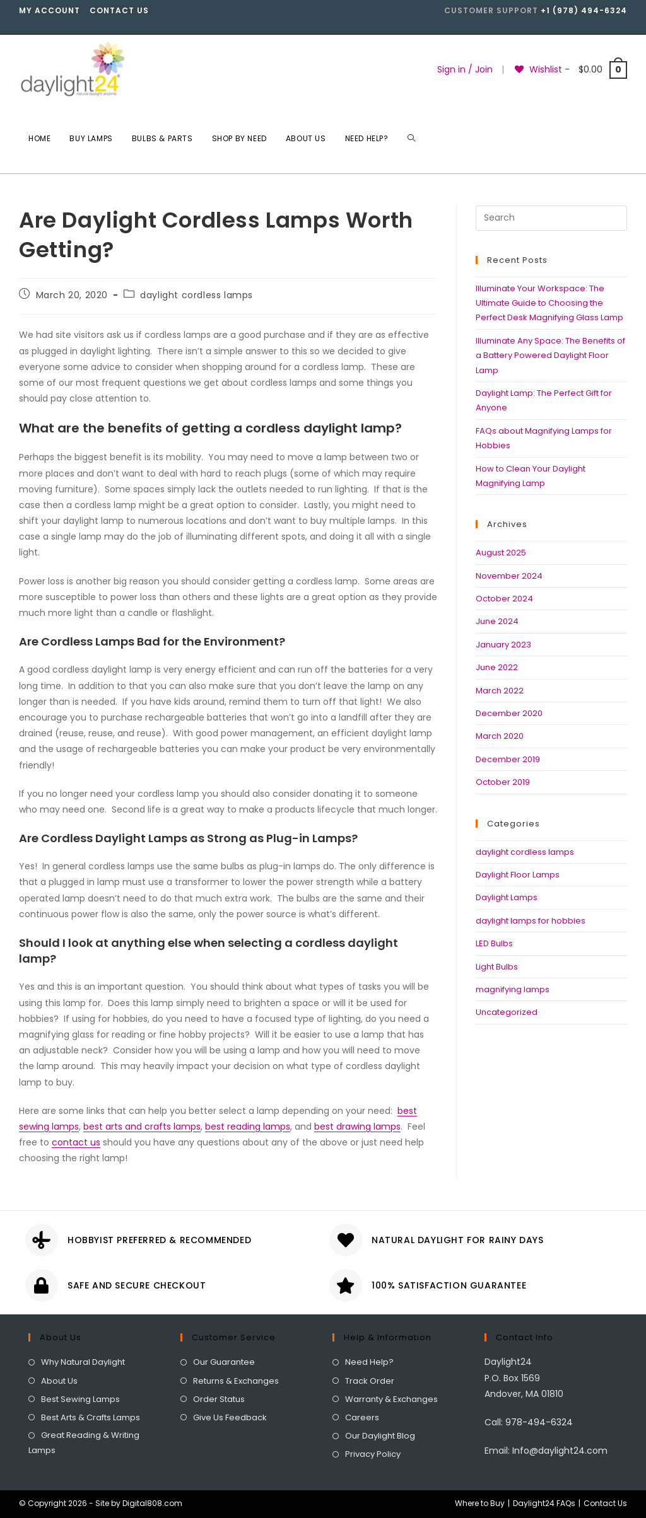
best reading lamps (247, 1126)
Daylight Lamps (506, 897)
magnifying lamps (512, 989)
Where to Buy (480, 1503)
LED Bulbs (494, 943)
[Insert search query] (551, 218)
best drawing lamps (357, 1126)
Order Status (219, 1399)
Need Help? (369, 1362)
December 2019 (508, 759)
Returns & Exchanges (236, 1381)
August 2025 (501, 553)
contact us (76, 1142)
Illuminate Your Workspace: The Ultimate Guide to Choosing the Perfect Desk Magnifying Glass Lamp (549, 303)
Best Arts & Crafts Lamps (90, 1417)
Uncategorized (506, 1012)
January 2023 (503, 645)
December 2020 (509, 713)
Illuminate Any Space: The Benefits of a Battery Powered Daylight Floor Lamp (550, 355)
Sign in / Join (465, 69)
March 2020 (500, 736)
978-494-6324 (539, 1422)
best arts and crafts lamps (142, 1126)
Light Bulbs (497, 967)
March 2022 (500, 691)
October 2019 (503, 782)
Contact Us (119, 10)
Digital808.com (152, 1503)
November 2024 (509, 576)
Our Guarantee (224, 1362)
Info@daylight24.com (560, 1450)
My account (49, 10)
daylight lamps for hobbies (530, 921)
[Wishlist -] (542, 69)
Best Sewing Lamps (80, 1399)
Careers (362, 1417)
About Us (59, 1381)
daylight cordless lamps (196, 295)
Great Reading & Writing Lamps (83, 1442)
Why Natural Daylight (83, 1362)
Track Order (369, 1381)
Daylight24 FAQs (544, 1503)
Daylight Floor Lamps (518, 875)
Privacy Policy (373, 1454)
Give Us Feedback (230, 1417)
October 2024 (504, 599)
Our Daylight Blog (380, 1436)
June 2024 (497, 621)
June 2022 (497, 667)
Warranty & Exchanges (391, 1399)
